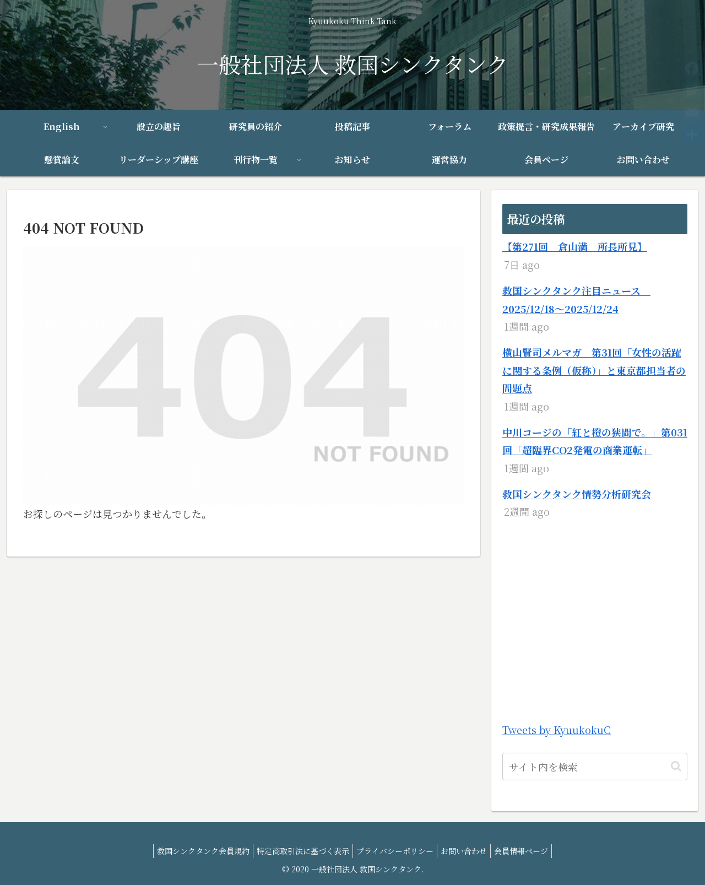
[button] (676, 766)
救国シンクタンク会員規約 (194, 850)
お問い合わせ (468, 850)
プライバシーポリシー (394, 850)
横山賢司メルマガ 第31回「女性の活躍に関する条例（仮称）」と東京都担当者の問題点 (594, 370)
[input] (594, 766)
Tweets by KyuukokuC (556, 729)
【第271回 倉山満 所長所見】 (574, 246)
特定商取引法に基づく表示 (298, 850)
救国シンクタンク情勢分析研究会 (576, 494)
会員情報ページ (530, 850)
